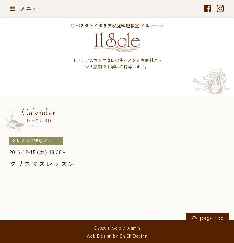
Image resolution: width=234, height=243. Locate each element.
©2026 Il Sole (108, 228)
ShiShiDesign (133, 236)
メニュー (26, 8)
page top (207, 217)
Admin (133, 228)
